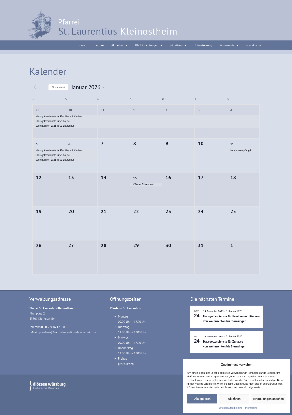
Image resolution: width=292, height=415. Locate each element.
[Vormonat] (34, 87)
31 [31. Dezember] (102, 110)
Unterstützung (203, 45)
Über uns (98, 45)
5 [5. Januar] (37, 144)
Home (81, 45)
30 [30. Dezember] (70, 110)
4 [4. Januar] (231, 110)
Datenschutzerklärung (230, 408)
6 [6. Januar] (69, 144)
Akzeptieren (202, 399)
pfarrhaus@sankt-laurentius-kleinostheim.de (67, 332)
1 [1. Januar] (134, 110)
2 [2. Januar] (166, 110)
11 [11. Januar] (232, 144)
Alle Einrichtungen (148, 45)
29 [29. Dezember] (38, 110)
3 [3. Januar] (199, 110)
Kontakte (253, 45)
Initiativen (178, 45)
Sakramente (228, 45)
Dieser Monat (58, 87)
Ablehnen (234, 399)
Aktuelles (119, 45)
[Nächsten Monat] (42, 87)
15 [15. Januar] (135, 178)
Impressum (251, 408)
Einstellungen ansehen (268, 399)
